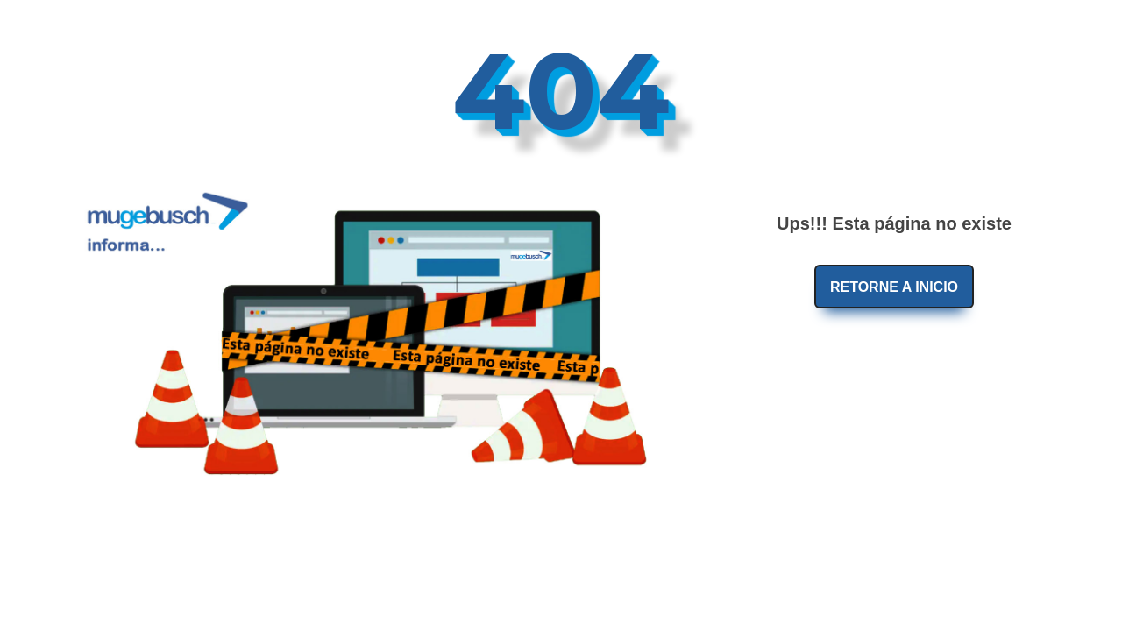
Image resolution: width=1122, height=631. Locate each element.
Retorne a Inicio (894, 287)
